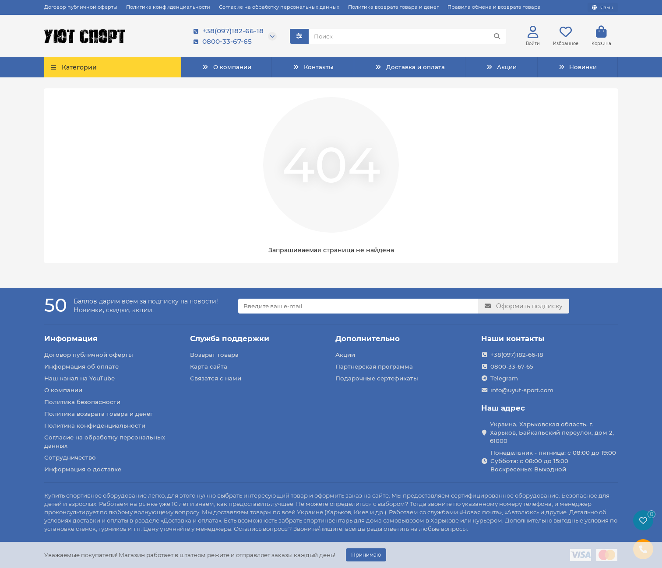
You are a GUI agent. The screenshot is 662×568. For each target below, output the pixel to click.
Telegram (504, 378)
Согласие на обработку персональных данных (279, 7)
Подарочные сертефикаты (376, 378)
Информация (71, 338)
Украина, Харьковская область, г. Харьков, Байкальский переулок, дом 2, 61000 (552, 432)
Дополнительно (367, 338)
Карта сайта (208, 366)
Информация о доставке (82, 469)
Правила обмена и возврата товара (494, 7)
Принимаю (366, 554)
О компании (226, 67)
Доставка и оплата (409, 67)
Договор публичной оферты (80, 7)
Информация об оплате (81, 366)
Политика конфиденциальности (168, 7)
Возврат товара (214, 354)
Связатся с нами (215, 378)
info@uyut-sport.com (521, 390)
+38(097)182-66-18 (227, 31)
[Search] (408, 36)
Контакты (313, 67)
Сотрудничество (70, 457)
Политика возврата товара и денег (393, 7)
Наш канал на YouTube (79, 378)
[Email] (358, 306)
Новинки (577, 67)
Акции (501, 67)
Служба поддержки (229, 338)
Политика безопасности (82, 401)
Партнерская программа (374, 366)
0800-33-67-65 (221, 41)
